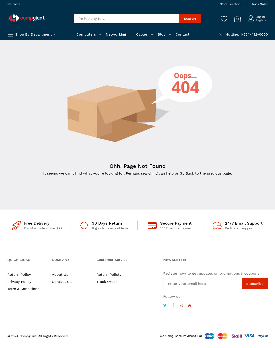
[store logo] (26, 19)
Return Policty (109, 274)
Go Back (187, 173)
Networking (116, 34)
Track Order (260, 4)
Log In (260, 16)
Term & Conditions (23, 289)
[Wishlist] (224, 18)
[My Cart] (237, 18)
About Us (60, 274)
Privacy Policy (19, 282)
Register (261, 20)
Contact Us (61, 282)
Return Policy (19, 274)
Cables (142, 34)
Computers (86, 34)
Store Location (230, 4)
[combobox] (126, 18)
